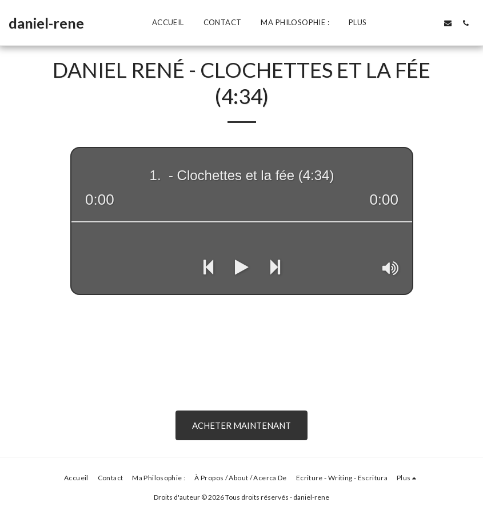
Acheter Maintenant (241, 425)
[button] (394, 23)
